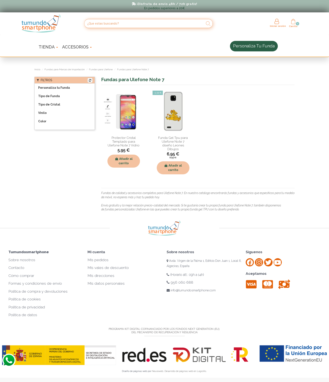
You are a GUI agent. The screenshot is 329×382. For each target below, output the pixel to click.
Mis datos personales (106, 283)
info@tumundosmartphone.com (191, 290)
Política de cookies (24, 299)
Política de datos (22, 315)
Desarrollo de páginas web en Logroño (185, 371)
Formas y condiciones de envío (35, 283)
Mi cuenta (96, 252)
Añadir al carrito (124, 161)
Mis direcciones (100, 276)
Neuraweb (157, 371)
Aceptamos (256, 273)
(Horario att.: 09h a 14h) (185, 275)
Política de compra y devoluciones (38, 291)
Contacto (16, 268)
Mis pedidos (97, 260)
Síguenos (254, 252)
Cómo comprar (21, 276)
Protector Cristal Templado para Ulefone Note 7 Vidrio (124, 141)
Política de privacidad (26, 307)
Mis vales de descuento (108, 268)
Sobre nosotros (21, 260)
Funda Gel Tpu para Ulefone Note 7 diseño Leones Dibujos (173, 143)
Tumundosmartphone (28, 252)
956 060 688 (180, 282)
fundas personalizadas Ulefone (125, 209)
